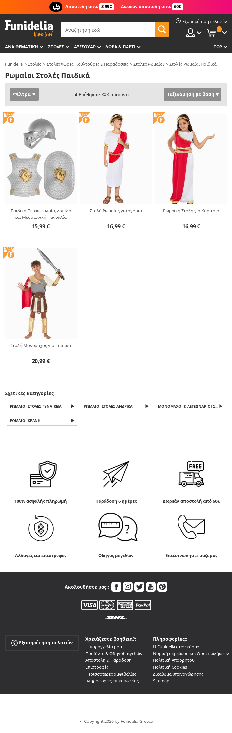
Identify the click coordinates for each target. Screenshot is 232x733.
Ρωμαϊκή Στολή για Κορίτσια (191, 211)
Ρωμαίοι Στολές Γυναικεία (37, 406)
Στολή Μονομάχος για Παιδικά (41, 345)
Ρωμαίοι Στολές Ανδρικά (109, 406)
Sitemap (161, 683)
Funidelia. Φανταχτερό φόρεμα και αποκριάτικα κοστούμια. (29, 29)
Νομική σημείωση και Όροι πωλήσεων (191, 655)
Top (218, 47)
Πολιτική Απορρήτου (174, 662)
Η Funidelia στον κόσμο (176, 649)
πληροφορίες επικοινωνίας (112, 683)
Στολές (34, 64)
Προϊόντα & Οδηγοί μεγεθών (113, 655)
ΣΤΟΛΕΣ (56, 47)
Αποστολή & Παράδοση (108, 662)
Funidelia (14, 64)
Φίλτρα (22, 94)
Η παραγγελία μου (103, 649)
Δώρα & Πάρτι (120, 47)
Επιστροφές (96, 669)
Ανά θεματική (21, 47)
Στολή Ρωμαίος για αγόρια (116, 211)
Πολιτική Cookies (170, 669)
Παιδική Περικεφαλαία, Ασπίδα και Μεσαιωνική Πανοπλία (41, 214)
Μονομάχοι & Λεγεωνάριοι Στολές (192, 406)
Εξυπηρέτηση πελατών (42, 644)
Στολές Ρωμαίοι (148, 64)
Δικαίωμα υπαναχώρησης (178, 676)
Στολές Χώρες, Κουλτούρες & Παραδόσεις (87, 64)
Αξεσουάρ (85, 47)
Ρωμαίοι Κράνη (26, 422)
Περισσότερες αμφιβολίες (110, 676)
